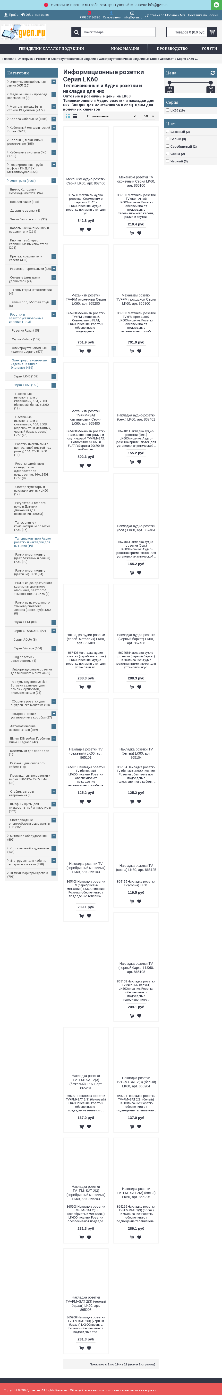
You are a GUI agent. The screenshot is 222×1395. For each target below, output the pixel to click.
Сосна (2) (175, 154)
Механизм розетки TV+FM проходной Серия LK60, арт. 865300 (136, 299)
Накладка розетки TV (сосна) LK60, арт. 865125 (136, 868)
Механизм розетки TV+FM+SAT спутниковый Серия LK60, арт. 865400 (86, 417)
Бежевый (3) (178, 132)
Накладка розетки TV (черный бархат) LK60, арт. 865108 (136, 968)
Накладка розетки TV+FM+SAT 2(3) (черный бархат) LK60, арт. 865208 (86, 1303)
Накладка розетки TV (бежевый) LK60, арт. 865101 (86, 753)
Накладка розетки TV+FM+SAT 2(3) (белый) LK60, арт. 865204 (136, 1082)
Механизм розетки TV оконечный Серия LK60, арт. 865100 (136, 181)
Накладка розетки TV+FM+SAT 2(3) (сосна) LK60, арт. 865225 (136, 1193)
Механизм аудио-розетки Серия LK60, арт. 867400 (85, 181)
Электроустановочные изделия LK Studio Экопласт (136, 59)
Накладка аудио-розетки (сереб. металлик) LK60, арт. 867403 (86, 639)
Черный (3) (177, 161)
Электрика (25, 59)
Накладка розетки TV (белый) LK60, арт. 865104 (136, 753)
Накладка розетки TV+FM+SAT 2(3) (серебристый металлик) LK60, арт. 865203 (86, 1193)
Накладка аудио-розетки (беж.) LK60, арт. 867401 (136, 417)
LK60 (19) (175, 110)
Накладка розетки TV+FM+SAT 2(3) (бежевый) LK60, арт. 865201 (85, 1082)
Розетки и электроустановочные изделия (66, 59)
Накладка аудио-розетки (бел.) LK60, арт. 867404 (136, 528)
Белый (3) (176, 139)
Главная (8, 59)
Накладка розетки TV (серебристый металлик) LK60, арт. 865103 (86, 868)
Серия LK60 (185, 59)
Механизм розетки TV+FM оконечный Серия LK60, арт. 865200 (86, 299)
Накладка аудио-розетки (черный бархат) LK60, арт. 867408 (136, 639)
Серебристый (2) (181, 146)
